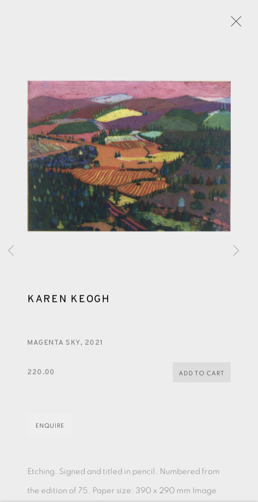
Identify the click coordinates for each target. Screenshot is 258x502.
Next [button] (236, 251)
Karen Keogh (68, 301)
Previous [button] (11, 251)
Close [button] (233, 24)
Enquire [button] (50, 428)
